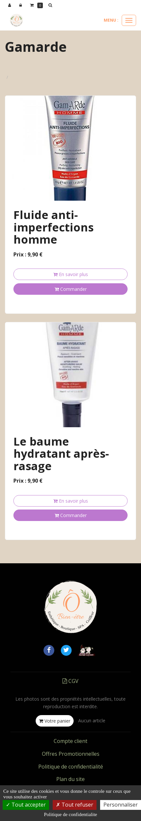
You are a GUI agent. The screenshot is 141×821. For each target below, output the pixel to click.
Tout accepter (26, 804)
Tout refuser (74, 804)
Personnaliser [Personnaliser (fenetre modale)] (120, 804)
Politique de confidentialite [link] (70, 814)
